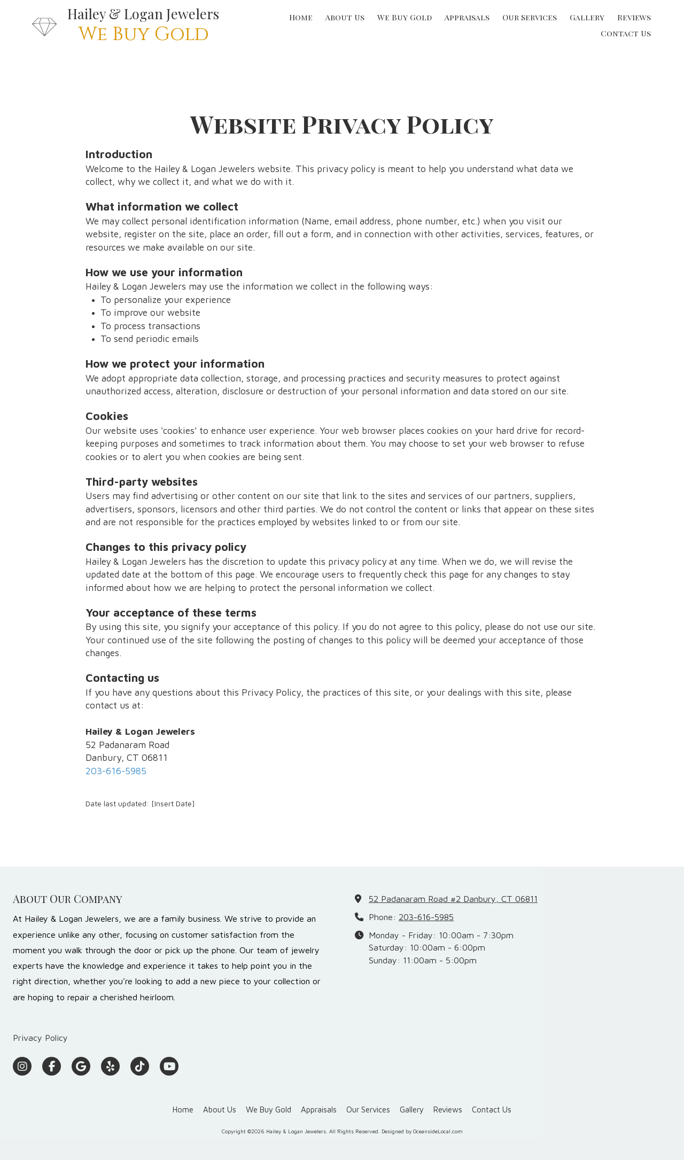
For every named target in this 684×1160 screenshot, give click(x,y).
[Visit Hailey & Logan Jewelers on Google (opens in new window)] (81, 1066)
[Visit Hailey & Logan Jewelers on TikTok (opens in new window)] (139, 1066)
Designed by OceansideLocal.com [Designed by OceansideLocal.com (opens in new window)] (422, 1131)
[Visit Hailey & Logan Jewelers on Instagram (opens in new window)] (22, 1066)
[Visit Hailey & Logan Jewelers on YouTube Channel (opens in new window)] (169, 1066)
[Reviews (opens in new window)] (634, 18)
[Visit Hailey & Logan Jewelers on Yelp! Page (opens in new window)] (110, 1066)
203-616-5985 (116, 770)
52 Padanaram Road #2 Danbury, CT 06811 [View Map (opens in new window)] (453, 898)
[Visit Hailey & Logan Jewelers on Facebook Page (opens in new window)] (51, 1066)
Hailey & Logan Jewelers (143, 13)
